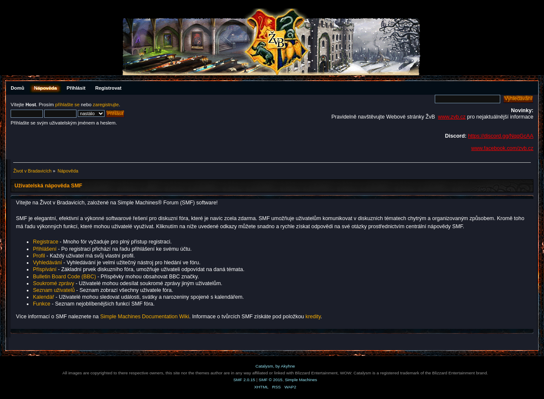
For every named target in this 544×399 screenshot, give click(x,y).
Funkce (41, 304)
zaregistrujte (106, 104)
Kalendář (43, 297)
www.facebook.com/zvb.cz (502, 148)
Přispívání (44, 269)
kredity (313, 317)
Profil (39, 256)
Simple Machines (301, 379)
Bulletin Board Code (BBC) (65, 277)
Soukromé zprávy (53, 283)
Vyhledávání (47, 263)
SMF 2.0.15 (244, 379)
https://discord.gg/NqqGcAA (500, 136)
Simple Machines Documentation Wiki (144, 317)
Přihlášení (44, 249)
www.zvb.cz (451, 117)
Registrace (45, 242)
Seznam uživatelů (53, 290)
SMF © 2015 (271, 379)
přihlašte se (67, 104)
